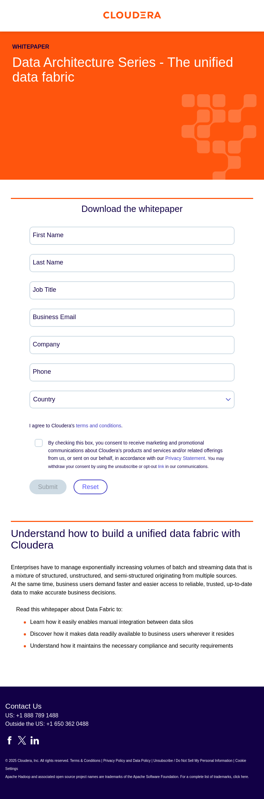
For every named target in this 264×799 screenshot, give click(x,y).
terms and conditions (98, 425)
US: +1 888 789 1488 (31, 715)
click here (240, 777)
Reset (90, 486)
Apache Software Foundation (155, 777)
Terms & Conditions (85, 761)
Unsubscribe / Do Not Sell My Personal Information (192, 761)
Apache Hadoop (17, 777)
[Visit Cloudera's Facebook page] (11, 741)
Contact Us (23, 706)
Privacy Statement (185, 458)
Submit (48, 486)
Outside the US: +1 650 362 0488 (47, 724)
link (161, 466)
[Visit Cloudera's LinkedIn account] (34, 741)
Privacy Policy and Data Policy (127, 761)
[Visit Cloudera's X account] (24, 741)
